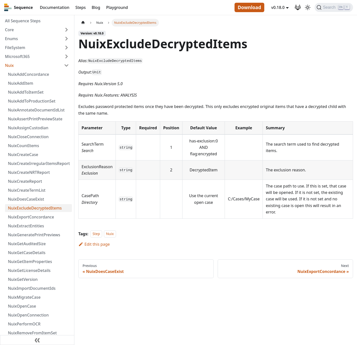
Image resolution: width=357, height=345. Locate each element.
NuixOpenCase (22, 306)
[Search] (334, 7)
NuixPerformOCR (24, 324)
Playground (117, 7)
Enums (11, 38)
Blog (96, 7)
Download (249, 7)
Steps (80, 7)
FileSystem (15, 47)
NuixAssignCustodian (28, 128)
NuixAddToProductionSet (32, 101)
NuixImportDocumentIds (32, 288)
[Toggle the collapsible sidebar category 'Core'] (66, 30)
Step (96, 234)
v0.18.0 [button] (278, 7)
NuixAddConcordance (28, 74)
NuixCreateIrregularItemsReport (39, 163)
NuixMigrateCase (24, 297)
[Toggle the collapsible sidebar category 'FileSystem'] (66, 48)
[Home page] (83, 23)
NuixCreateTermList (26, 190)
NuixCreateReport (25, 181)
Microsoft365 (17, 56)
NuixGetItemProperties (30, 261)
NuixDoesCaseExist (26, 199)
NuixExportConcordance (31, 217)
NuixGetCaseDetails (26, 252)
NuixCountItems (23, 145)
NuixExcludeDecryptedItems (35, 208)
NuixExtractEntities (26, 226)
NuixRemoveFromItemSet (32, 333)
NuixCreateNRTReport (29, 172)
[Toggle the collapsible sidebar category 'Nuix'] (66, 65)
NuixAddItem (20, 83)
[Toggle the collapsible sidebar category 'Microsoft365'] (66, 56)
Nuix (9, 65)
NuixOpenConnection (28, 315)
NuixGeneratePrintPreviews (34, 235)
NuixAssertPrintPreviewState (35, 119)
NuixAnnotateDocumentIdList (36, 110)
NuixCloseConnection (28, 136)
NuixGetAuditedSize (27, 243)
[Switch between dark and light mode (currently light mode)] (308, 7)
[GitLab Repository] (298, 7)
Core (9, 29)
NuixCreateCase (23, 154)
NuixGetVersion (23, 279)
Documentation (54, 7)
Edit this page (94, 244)
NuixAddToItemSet (26, 92)
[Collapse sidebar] (37, 340)
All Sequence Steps (22, 21)
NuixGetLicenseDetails (29, 270)
